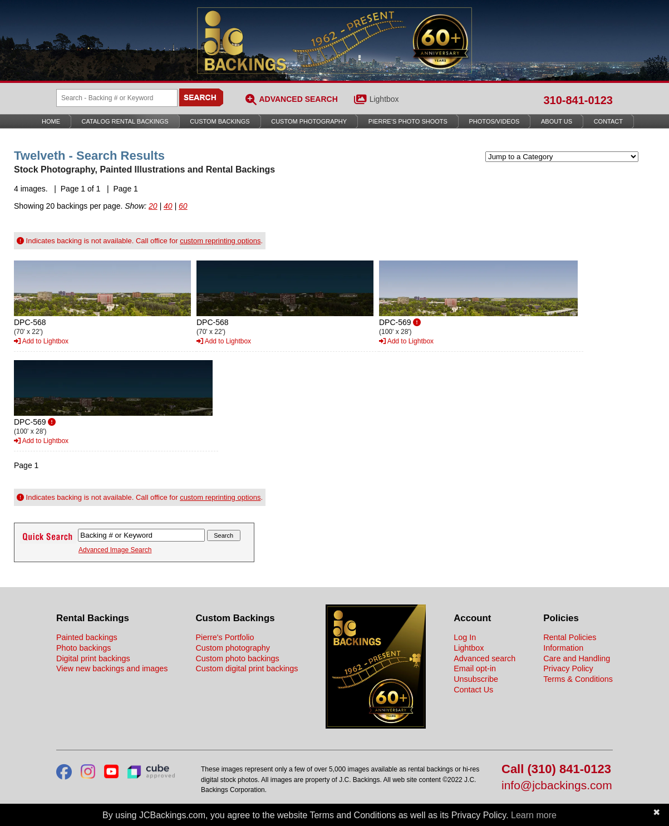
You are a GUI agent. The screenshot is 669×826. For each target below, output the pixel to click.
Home (51, 121)
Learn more (534, 815)
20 (153, 205)
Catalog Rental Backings (125, 121)
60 (183, 205)
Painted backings (86, 637)
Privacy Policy (568, 668)
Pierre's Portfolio (224, 637)
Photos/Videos (494, 121)
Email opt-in (475, 668)
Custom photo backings (237, 658)
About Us (556, 121)
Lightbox (384, 99)
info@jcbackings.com (556, 785)
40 (168, 205)
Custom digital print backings (246, 668)
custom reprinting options (220, 241)
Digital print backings (93, 658)
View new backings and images (112, 668)
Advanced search (484, 658)
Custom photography (232, 647)
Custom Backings (219, 121)
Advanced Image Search (114, 550)
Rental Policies (569, 637)
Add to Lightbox (41, 341)
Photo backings (83, 647)
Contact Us (473, 689)
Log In (465, 637)
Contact (608, 121)
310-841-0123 (578, 100)
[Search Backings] (117, 98)
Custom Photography (309, 121)
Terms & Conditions (578, 679)
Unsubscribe (476, 679)
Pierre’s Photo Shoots (407, 121)
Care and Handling (576, 658)
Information (563, 647)
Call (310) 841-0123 (556, 769)
